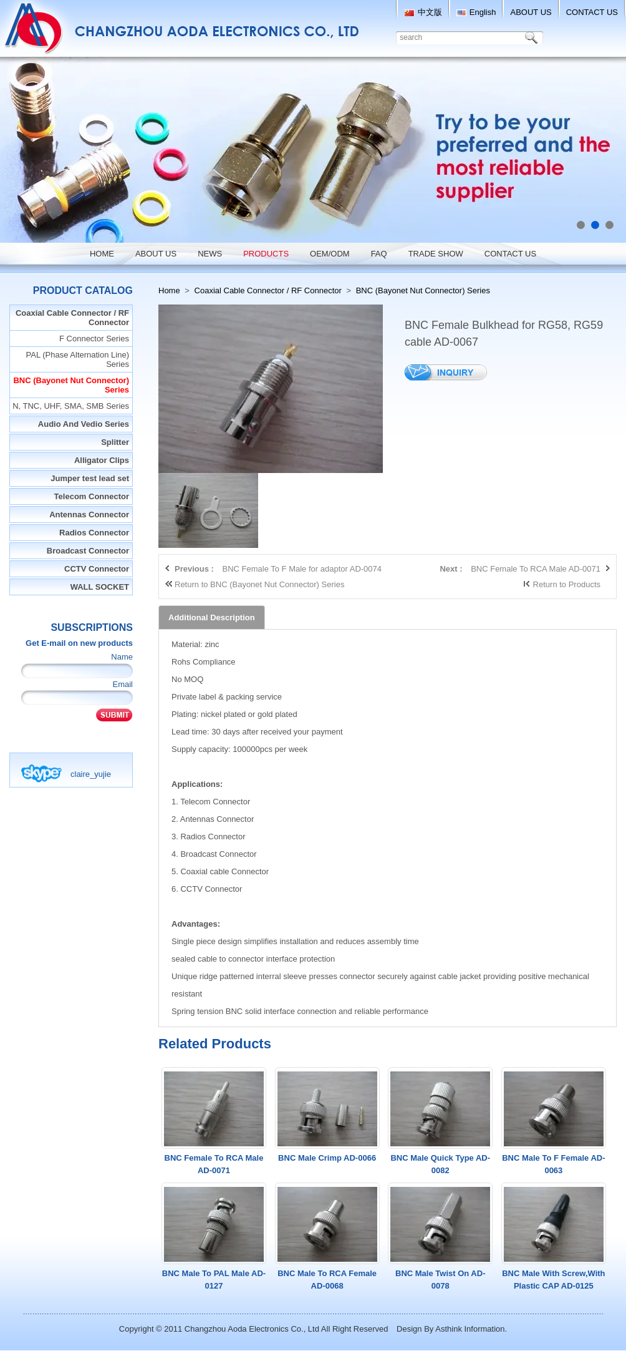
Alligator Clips (101, 460)
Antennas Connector (89, 514)
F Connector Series (94, 338)
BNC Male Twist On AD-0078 (440, 1279)
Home (169, 290)
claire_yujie (90, 774)
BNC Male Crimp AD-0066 (327, 1158)
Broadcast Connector (88, 550)
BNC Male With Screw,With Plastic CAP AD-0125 (553, 1279)
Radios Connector (94, 532)
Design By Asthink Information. (452, 1329)
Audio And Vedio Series (83, 424)
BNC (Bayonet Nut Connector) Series (71, 385)
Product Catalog (83, 290)
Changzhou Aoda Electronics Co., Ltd (252, 1329)
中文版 (423, 12)
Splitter (115, 442)
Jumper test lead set (90, 478)
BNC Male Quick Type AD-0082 (440, 1164)
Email (122, 684)
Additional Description (211, 617)
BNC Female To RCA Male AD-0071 (214, 1164)
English (476, 12)
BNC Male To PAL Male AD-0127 (214, 1279)
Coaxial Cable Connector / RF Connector (72, 317)
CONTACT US (592, 12)
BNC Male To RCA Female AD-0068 (327, 1279)
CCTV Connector (96, 568)
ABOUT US (530, 12)
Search (533, 37)
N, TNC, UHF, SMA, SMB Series (70, 406)
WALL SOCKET (99, 587)
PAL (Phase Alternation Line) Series (78, 359)
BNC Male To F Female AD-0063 (553, 1164)
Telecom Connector (91, 496)
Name (122, 656)
